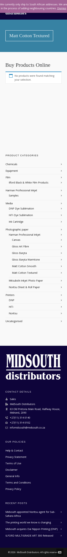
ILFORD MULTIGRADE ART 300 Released (29, 535)
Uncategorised (14, 321)
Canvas (16, 239)
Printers (10, 295)
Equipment (12, 170)
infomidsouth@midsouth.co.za (27, 427)
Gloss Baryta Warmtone (26, 259)
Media (9, 203)
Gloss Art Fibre (20, 246)
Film (8, 177)
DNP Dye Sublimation (21, 208)
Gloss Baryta (19, 253)
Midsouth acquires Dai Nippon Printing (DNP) (31, 529)
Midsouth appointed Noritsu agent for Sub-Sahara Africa (30, 513)
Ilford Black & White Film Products (28, 182)
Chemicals (11, 164)
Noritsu (13, 313)
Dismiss (61, 8)
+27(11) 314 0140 (20, 417)
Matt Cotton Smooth (24, 266)
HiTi (11, 306)
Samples (14, 195)
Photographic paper (17, 229)
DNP (11, 300)
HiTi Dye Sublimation (21, 215)
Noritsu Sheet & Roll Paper (24, 287)
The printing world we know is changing (28, 522)
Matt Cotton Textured (24, 272)
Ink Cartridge (16, 221)
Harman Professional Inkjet (21, 190)
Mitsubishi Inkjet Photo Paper (26, 280)
